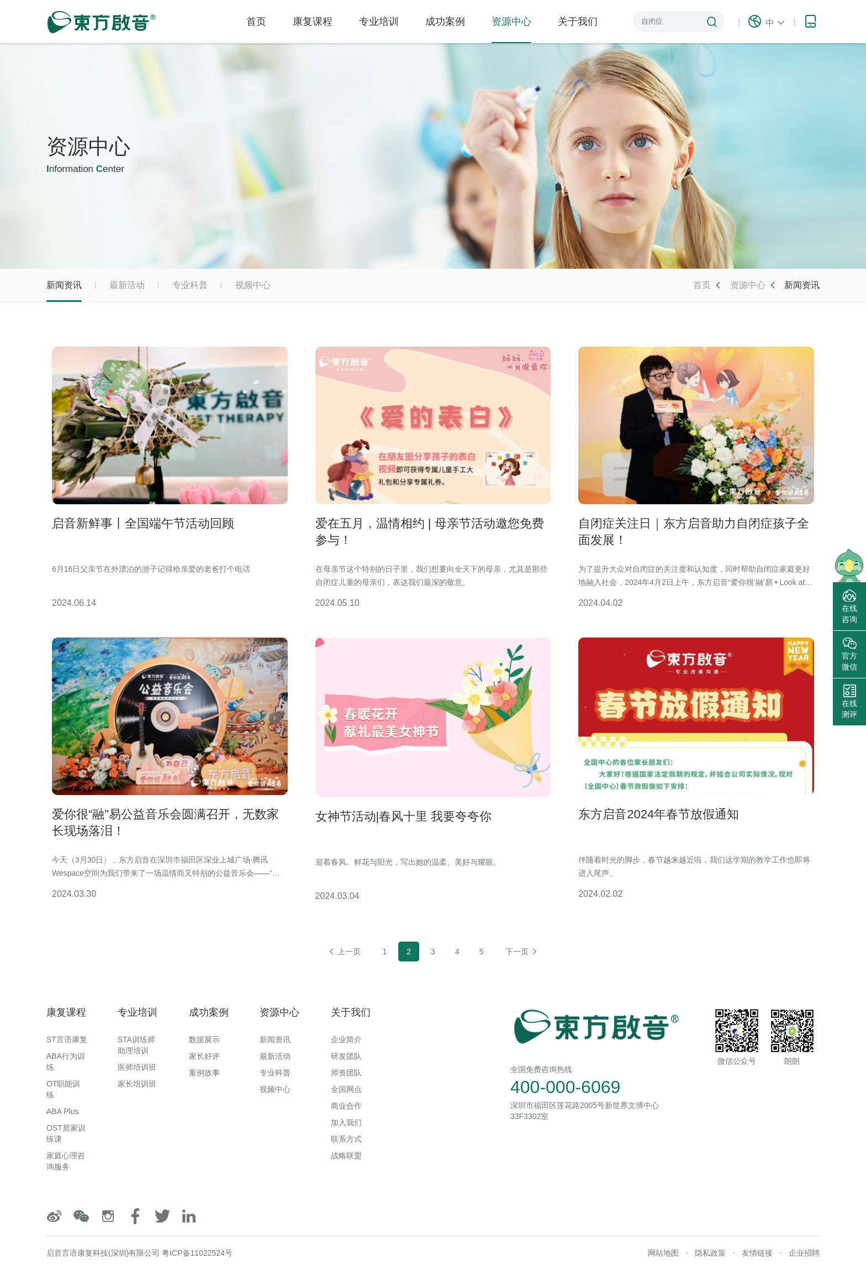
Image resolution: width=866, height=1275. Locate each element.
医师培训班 (137, 1067)
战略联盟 (346, 1155)
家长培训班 (137, 1083)
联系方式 (346, 1139)
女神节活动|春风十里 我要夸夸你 (403, 816)
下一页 (521, 951)
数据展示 (204, 1039)
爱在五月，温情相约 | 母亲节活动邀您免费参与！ (429, 531)
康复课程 (312, 21)
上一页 (344, 951)
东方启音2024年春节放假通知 (658, 814)
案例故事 (204, 1072)
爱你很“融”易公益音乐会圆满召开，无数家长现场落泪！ (165, 822)
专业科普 (190, 285)
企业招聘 (804, 1252)
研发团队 (346, 1056)
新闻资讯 (64, 291)
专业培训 (379, 21)
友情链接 (757, 1252)
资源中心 (511, 29)
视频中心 (253, 285)
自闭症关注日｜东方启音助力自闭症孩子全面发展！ (693, 531)
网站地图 (663, 1252)
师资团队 (346, 1072)
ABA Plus (62, 1111)
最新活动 (127, 285)
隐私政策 (710, 1252)
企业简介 (346, 1039)
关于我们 (578, 21)
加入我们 (346, 1122)
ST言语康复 (66, 1039)
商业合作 (346, 1105)
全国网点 (346, 1089)
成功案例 (445, 21)
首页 (256, 21)
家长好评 (204, 1056)
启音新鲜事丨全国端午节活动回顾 (143, 523)
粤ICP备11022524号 (197, 1252)
